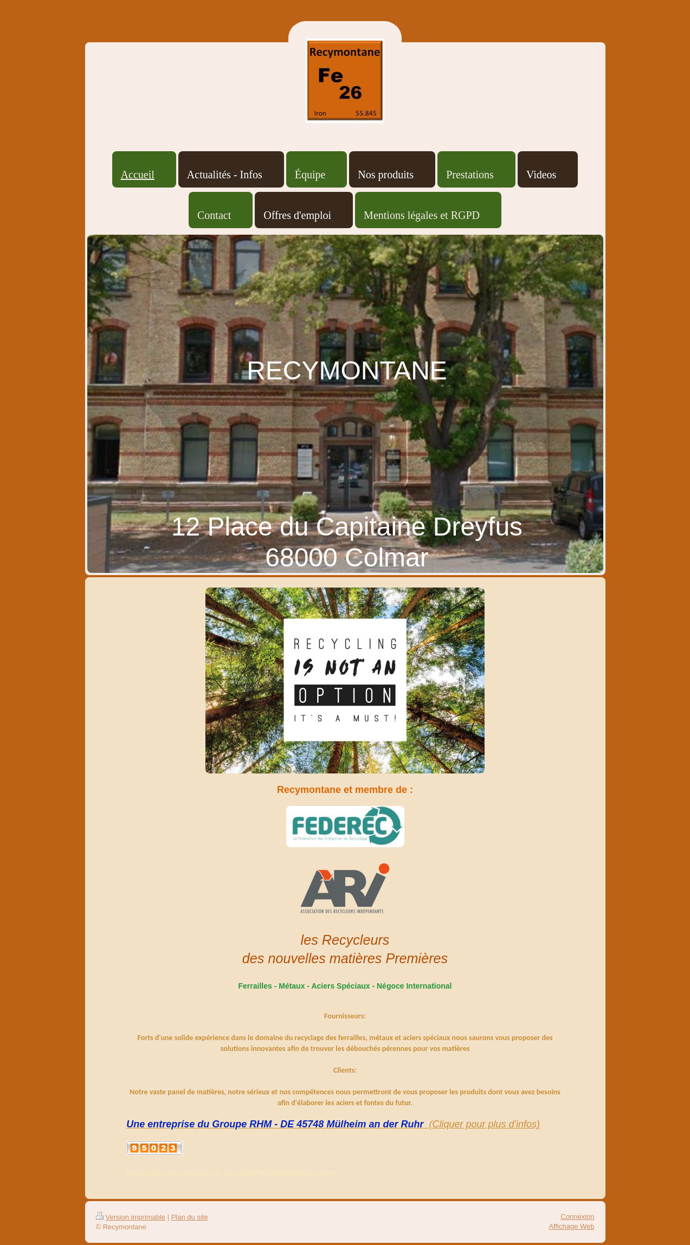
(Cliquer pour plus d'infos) (481, 1124)
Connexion (577, 1216)
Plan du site (189, 1217)
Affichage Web (571, 1226)
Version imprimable (131, 1217)
